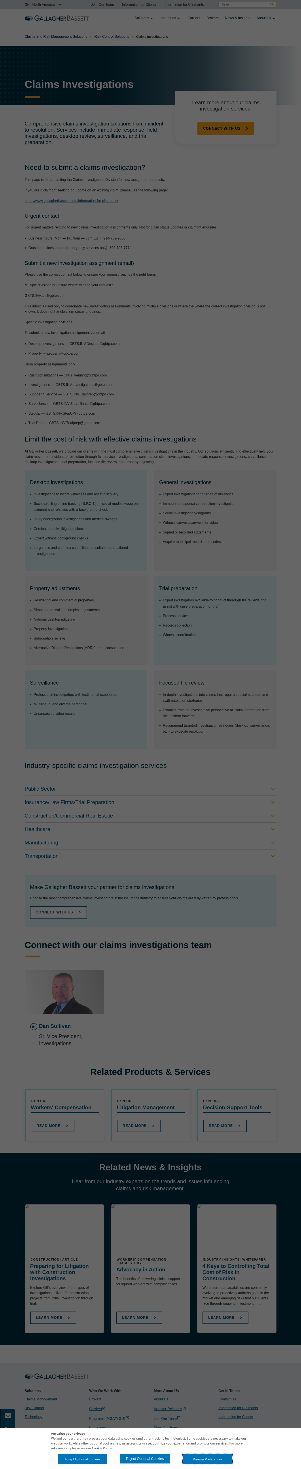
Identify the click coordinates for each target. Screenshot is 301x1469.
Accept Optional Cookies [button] (82, 1459)
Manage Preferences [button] (207, 1459)
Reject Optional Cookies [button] (145, 1459)
